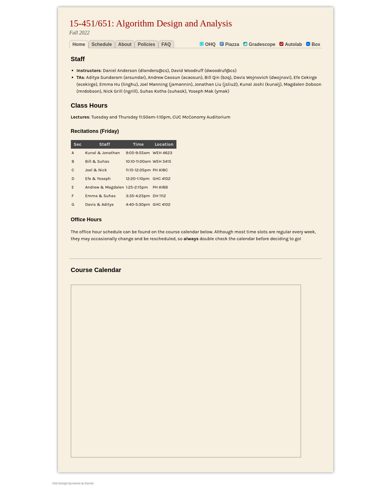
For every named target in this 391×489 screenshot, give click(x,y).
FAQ (166, 44)
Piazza (229, 44)
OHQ (207, 44)
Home (79, 44)
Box (313, 44)
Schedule (102, 44)
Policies (146, 44)
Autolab (290, 44)
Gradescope (259, 44)
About (124, 44)
